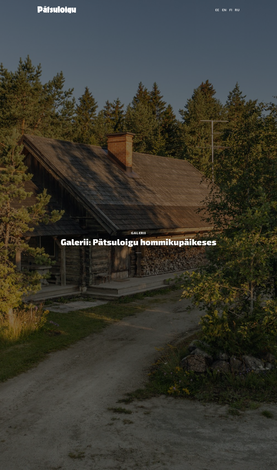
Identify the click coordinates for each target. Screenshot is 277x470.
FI (230, 10)
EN (224, 10)
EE (217, 10)
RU (237, 10)
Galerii (138, 233)
